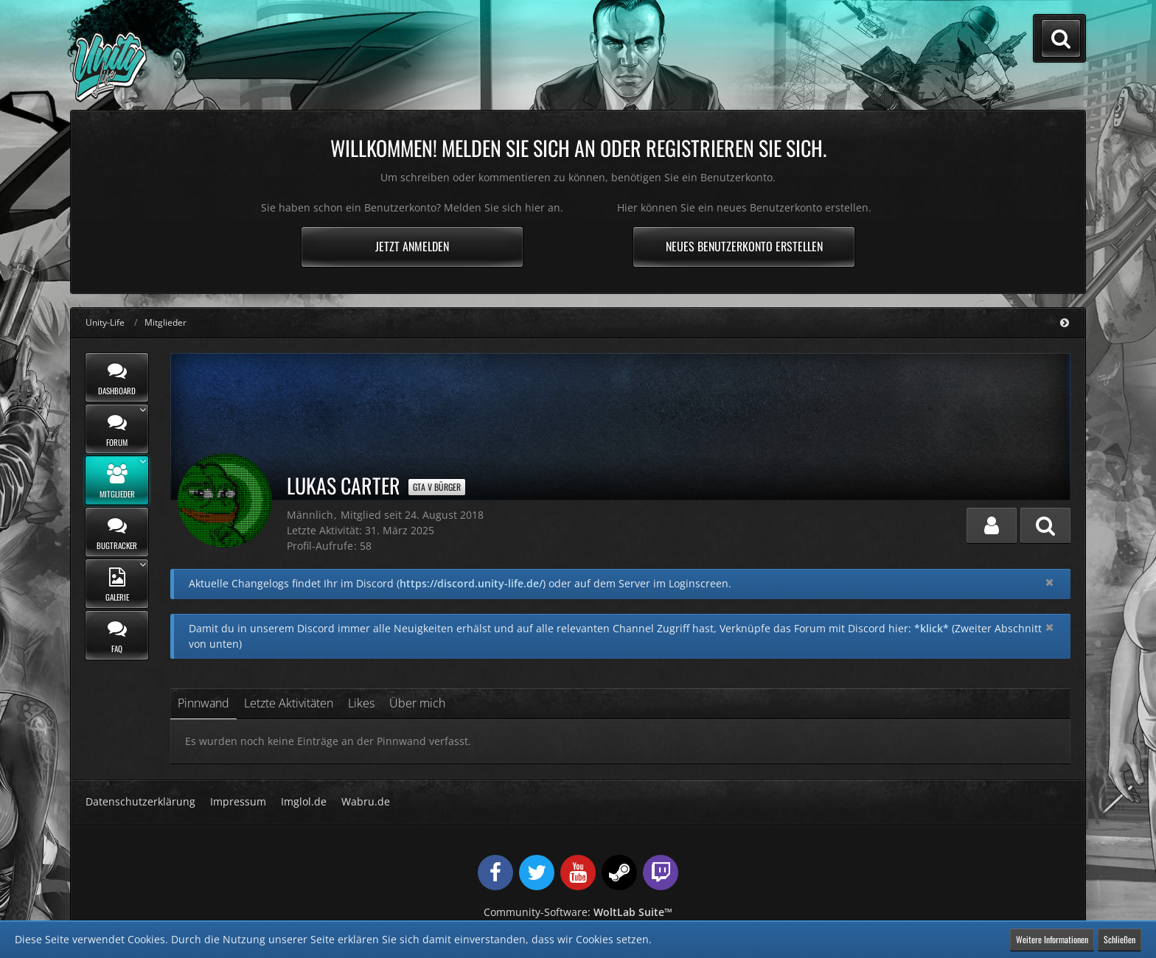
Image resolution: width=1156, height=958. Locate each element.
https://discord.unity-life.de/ (471, 583)
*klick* (931, 628)
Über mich (417, 703)
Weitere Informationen (1052, 939)
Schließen (1119, 939)
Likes (361, 703)
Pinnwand (203, 703)
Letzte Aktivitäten (288, 703)
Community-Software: (578, 912)
